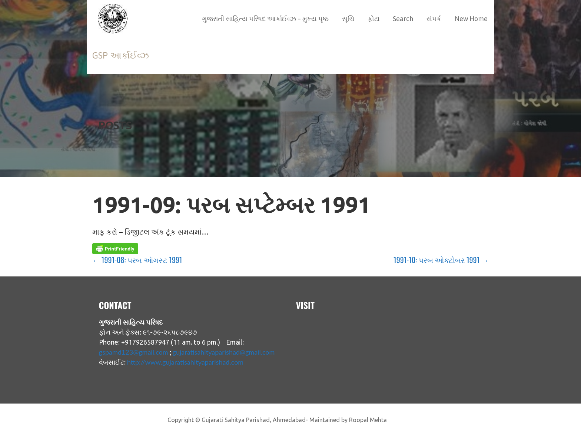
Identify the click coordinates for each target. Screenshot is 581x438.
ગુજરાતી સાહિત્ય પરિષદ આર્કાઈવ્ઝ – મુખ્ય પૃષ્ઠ (265, 19)
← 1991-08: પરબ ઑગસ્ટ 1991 (137, 259)
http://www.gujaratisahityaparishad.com (185, 362)
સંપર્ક (433, 19)
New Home (471, 19)
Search (403, 19)
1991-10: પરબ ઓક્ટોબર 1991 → (441, 259)
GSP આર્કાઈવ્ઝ (120, 55)
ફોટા (373, 19)
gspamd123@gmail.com (133, 352)
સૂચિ (348, 19)
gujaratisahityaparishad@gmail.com (224, 352)
